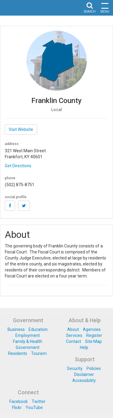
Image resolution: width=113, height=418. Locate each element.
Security (75, 368)
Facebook (18, 401)
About (73, 329)
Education (38, 329)
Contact (73, 341)
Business (16, 329)
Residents (17, 353)
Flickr (17, 407)
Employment (27, 335)
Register (94, 335)
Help (84, 347)
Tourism (39, 353)
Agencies (92, 329)
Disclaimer (84, 374)
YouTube (34, 407)
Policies (93, 368)
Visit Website (21, 129)
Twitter (39, 401)
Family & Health (27, 341)
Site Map (93, 341)
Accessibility (84, 380)
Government (27, 347)
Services (74, 335)
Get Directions (18, 165)
